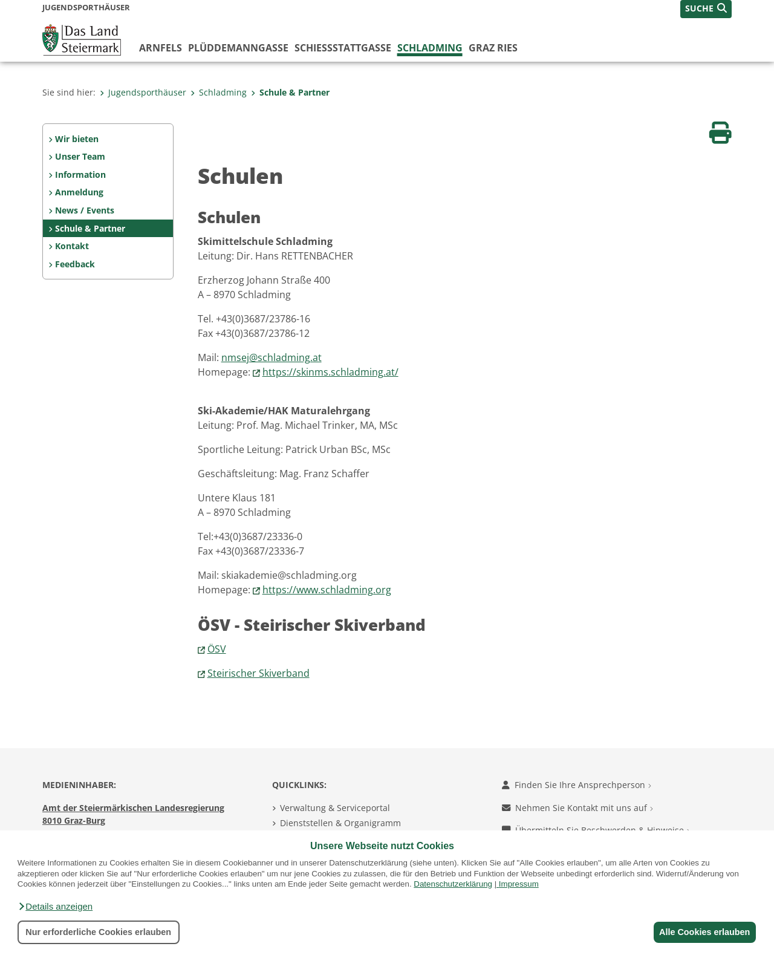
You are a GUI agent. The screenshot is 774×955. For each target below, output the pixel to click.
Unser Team (80, 156)
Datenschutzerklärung (453, 883)
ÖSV (216, 649)
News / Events (84, 210)
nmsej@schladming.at (271, 357)
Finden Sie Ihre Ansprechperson (576, 784)
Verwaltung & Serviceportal (335, 807)
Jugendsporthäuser (143, 92)
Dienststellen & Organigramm (340, 823)
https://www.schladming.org (326, 589)
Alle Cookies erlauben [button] (702, 932)
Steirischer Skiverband (258, 673)
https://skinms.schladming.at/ (330, 372)
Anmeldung (79, 192)
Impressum (519, 883)
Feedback (75, 264)
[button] (55, 906)
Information (80, 174)
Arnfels (160, 47)
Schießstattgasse (342, 47)
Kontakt (72, 246)
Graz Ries (493, 47)
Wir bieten (77, 139)
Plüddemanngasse (238, 47)
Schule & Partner (290, 92)
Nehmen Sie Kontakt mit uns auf (577, 807)
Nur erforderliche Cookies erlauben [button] (98, 932)
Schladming (430, 47)
